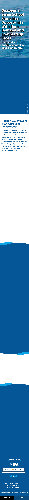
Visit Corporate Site (14, 459)
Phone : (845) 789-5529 (13, 485)
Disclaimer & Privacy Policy (15, 495)
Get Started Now (27, 108)
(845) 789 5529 (22, 498)
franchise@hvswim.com (14, 488)
